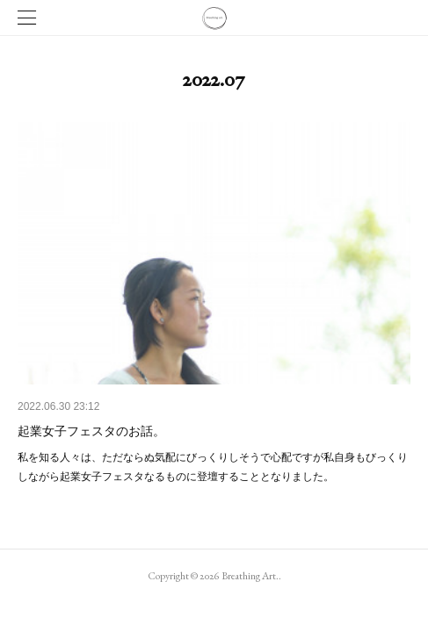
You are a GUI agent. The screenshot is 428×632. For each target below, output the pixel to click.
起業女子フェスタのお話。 (91, 431)
